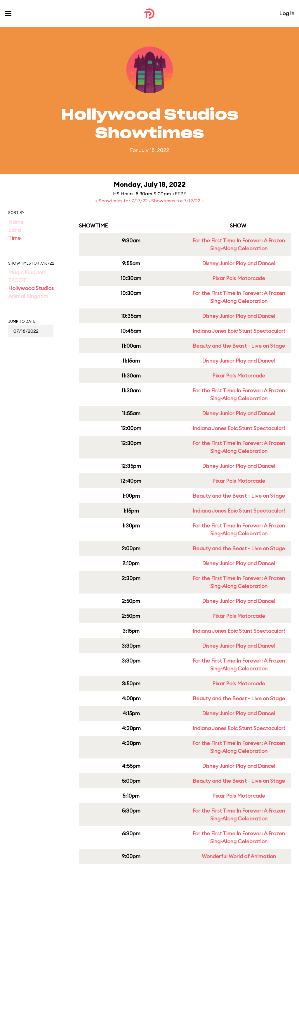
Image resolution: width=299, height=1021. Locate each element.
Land (14, 230)
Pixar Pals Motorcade (238, 278)
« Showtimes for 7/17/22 (122, 200)
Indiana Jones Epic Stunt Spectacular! (239, 330)
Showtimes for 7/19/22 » (177, 200)
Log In (286, 13)
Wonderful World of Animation (239, 856)
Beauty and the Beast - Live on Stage (239, 345)
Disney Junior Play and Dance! (238, 263)
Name (16, 222)
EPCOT (17, 280)
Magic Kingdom (27, 272)
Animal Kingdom (28, 296)
